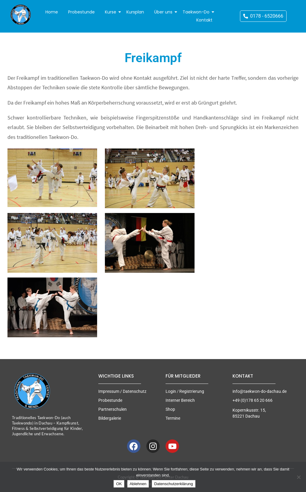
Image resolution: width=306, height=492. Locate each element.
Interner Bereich (180, 400)
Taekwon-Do (197, 12)
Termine (173, 418)
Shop (170, 409)
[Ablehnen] (299, 477)
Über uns (164, 12)
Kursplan (135, 12)
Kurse (111, 12)
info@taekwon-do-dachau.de (259, 391)
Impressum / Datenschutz (122, 391)
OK (119, 484)
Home (51, 12)
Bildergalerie (109, 418)
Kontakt (204, 20)
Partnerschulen (112, 409)
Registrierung (191, 391)
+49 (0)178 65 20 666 (252, 400)
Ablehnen (138, 484)
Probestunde (81, 12)
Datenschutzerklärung (173, 484)
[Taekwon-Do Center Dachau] (20, 14)
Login (171, 391)
